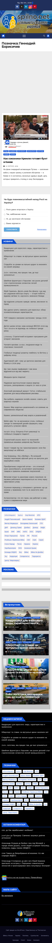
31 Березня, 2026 (14, 651)
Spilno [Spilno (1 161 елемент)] (20, 515)
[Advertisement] (26, 86)
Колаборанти (32, 151)
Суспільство (27, 617)
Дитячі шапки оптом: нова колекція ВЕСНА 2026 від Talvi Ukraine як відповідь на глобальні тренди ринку (26, 328)
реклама (28, 688)
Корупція (40, 151)
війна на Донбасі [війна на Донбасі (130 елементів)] (37, 552)
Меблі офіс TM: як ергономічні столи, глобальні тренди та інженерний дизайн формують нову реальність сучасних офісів (24, 423)
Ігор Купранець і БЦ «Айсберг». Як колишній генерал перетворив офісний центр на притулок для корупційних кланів (26, 458)
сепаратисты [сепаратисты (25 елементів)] (24, 556)
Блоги (14, 617)
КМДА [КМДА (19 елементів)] (43, 527)
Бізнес (8, 617)
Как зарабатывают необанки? (21, 830)
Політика (25, 935)
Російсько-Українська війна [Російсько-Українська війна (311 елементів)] (14, 540)
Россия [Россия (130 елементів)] (34, 536)
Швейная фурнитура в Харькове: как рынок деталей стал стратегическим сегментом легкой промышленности (26, 283)
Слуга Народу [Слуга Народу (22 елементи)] (10, 544)
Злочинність (22, 151)
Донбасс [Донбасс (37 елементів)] (27, 527)
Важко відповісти (12, 223)
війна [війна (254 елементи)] (26, 552)
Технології (36, 617)
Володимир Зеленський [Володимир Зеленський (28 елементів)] (28, 523)
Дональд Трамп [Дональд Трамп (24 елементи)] (16, 527)
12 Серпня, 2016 (12, 166)
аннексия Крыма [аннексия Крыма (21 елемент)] (30, 548)
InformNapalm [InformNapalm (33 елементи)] (10, 515)
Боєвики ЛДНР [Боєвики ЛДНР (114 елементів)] (40, 519)
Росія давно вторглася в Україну (18, 210)
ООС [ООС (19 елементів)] (31, 532)
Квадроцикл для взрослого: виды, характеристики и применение (24, 623)
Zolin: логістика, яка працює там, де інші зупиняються (23, 696)
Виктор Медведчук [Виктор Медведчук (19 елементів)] (11, 523)
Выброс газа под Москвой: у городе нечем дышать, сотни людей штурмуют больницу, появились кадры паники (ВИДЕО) (25, 845)
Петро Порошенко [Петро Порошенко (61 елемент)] (11, 536)
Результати (42, 229)
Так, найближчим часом (15, 214)
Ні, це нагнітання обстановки (17, 219)
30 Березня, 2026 (14, 676)
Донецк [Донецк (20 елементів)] (35, 527)
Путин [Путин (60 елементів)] (22, 536)
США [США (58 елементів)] (34, 540)
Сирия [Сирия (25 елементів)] (41, 540)
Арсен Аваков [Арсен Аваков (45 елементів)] (27, 519)
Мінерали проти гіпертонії (14, 377)
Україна (13, 154)
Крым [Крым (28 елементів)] (7, 532)
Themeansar (41, 930)
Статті (19, 617)
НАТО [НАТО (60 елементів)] (25, 532)
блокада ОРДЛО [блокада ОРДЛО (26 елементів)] (11, 552)
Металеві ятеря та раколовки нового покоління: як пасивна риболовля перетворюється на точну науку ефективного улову (25, 479)
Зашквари (13, 151)
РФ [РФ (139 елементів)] (28, 536)
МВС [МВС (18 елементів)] (18, 532)
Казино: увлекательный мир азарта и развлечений (25, 415)
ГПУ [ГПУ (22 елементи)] (41, 523)
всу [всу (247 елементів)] (20, 552)
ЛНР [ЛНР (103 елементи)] (12, 532)
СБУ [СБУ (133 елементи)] (28, 540)
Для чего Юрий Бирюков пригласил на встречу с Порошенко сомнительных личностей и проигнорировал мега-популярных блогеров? (26, 863)
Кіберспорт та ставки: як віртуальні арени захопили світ (23, 648)
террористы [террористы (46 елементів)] (36, 556)
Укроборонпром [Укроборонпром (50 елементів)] (10, 548)
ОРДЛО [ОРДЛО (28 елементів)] (38, 532)
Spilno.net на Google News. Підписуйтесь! (22, 878)
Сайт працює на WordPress (15, 930)
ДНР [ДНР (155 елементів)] (6, 527)
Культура (16, 940)
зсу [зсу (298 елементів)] (6, 556)
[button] (44, 36)
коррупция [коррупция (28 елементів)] (13, 556)
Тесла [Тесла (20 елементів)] (19, 544)
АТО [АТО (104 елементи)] (38, 515)
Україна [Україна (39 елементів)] (35, 544)
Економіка (21, 688)
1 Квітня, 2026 (13, 627)
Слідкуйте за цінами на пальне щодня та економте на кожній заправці (25, 672)
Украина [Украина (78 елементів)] (27, 544)
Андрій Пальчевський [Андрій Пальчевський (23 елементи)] (12, 519)
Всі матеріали (7, 896)
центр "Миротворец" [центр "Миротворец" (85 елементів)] (12, 560)
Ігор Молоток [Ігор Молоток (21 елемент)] (29, 515)
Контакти (36, 940)
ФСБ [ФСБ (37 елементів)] (20, 548)
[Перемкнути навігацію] (24, 36)
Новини (6, 154)
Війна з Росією (8, 935)
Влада (6, 151)
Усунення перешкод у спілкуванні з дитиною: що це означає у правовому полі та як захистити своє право (25, 489)
